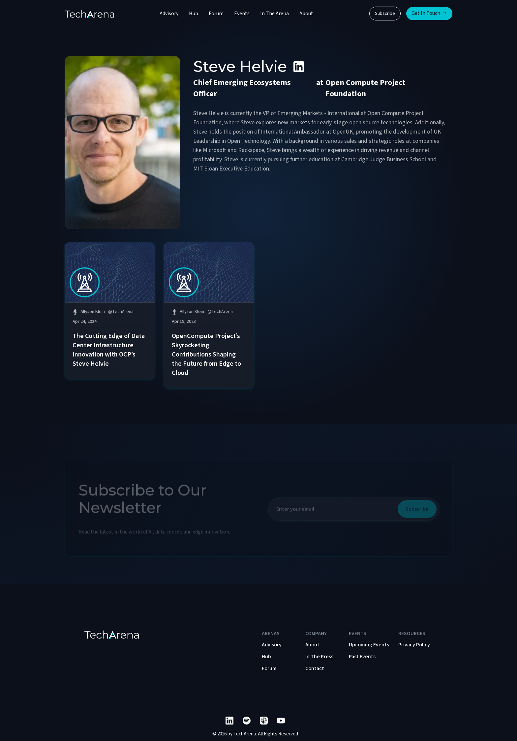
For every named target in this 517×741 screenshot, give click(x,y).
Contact (314, 668)
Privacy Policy (414, 645)
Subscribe (385, 13)
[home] (89, 13)
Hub (193, 13)
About (306, 13)
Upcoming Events (369, 645)
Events (242, 13)
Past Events (362, 657)
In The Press (319, 657)
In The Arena (274, 13)
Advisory (169, 13)
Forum (216, 13)
